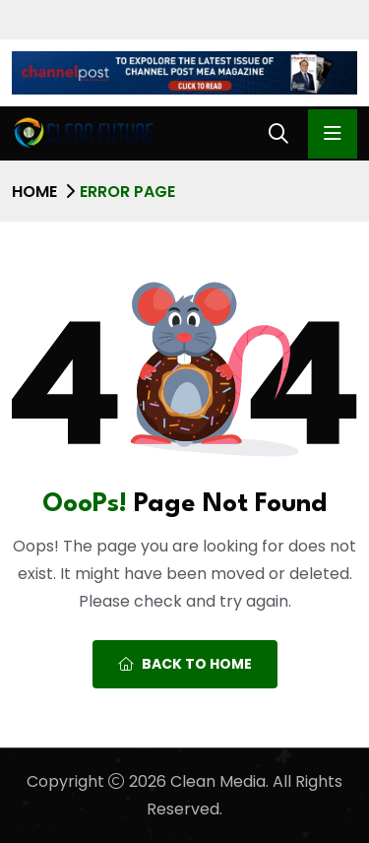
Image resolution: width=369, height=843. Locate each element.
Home (34, 191)
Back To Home (185, 664)
